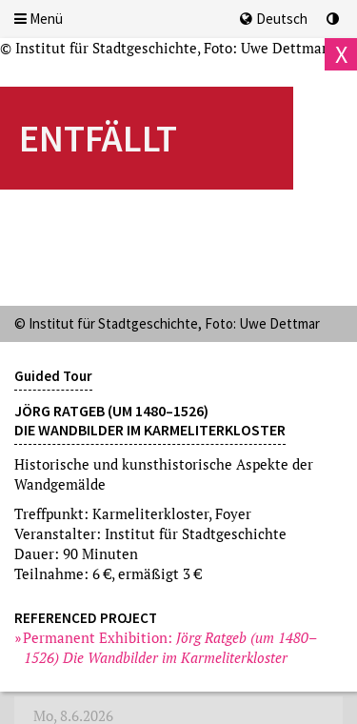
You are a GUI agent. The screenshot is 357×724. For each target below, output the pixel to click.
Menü (38, 19)
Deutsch (273, 19)
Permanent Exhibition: (170, 647)
